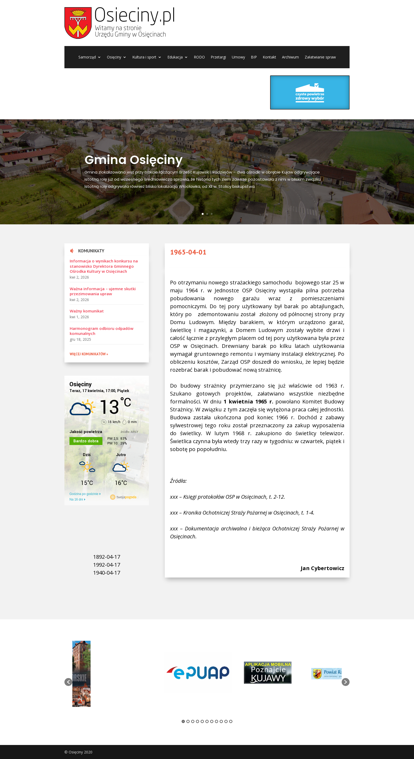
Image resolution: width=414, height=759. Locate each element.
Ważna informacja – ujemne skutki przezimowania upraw (103, 291)
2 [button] (188, 721)
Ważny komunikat (87, 310)
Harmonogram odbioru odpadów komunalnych (101, 331)
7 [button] (211, 721)
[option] (198, 674)
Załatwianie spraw (320, 57)
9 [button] (221, 721)
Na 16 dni (76, 499)
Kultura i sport (144, 57)
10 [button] (226, 721)
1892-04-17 (106, 556)
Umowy (238, 57)
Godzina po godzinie (83, 494)
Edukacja (175, 57)
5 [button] (202, 721)
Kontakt (269, 57)
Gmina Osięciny (133, 159)
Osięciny (114, 57)
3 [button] (192, 721)
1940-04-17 (106, 572)
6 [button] (207, 721)
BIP (254, 57)
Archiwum (290, 57)
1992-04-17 (106, 564)
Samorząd (87, 57)
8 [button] (216, 721)
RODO (199, 57)
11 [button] (230, 721)
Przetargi (218, 57)
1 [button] (183, 721)
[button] (68, 682)
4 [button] (197, 721)
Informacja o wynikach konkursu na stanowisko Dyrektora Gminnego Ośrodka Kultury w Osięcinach (104, 266)
